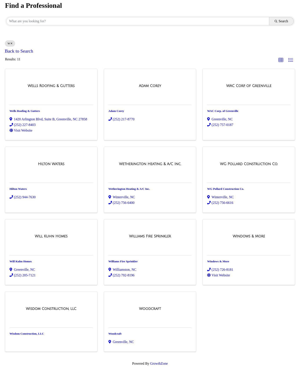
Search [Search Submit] (281, 21)
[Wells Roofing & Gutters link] (51, 86)
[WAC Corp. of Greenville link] (248, 86)
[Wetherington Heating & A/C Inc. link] (150, 164)
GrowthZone (159, 363)
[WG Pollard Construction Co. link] (249, 164)
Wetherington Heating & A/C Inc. (129, 188)
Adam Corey (116, 111)
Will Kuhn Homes (21, 261)
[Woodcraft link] (150, 309)
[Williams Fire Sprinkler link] (150, 236)
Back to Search (19, 51)
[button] (281, 60)
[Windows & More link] (249, 236)
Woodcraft (114, 333)
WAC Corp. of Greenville (222, 111)
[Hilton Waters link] (51, 164)
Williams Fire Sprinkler (123, 261)
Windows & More (218, 261)
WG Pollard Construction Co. (225, 188)
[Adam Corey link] (150, 86)
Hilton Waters (18, 188)
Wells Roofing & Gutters (25, 111)
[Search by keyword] (137, 21)
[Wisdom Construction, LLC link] (51, 309)
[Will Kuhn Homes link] (51, 236)
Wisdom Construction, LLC (27, 333)
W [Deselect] (10, 43)
